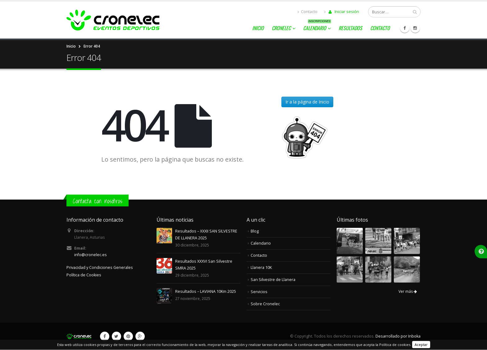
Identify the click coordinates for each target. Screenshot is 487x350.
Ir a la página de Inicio (307, 102)
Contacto (307, 11)
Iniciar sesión (341, 11)
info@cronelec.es (90, 254)
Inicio (258, 28)
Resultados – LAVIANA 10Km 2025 (205, 291)
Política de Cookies (83, 275)
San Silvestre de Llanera (273, 279)
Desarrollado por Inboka (398, 336)
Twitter (116, 336)
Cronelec (281, 28)
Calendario (317, 27)
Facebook (104, 336)
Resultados (350, 28)
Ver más (407, 291)
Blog (255, 231)
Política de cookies (394, 344)
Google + (140, 336)
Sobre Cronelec (265, 303)
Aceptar (421, 344)
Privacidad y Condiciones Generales (99, 267)
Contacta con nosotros (97, 201)
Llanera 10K (261, 267)
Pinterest (128, 336)
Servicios (259, 291)
